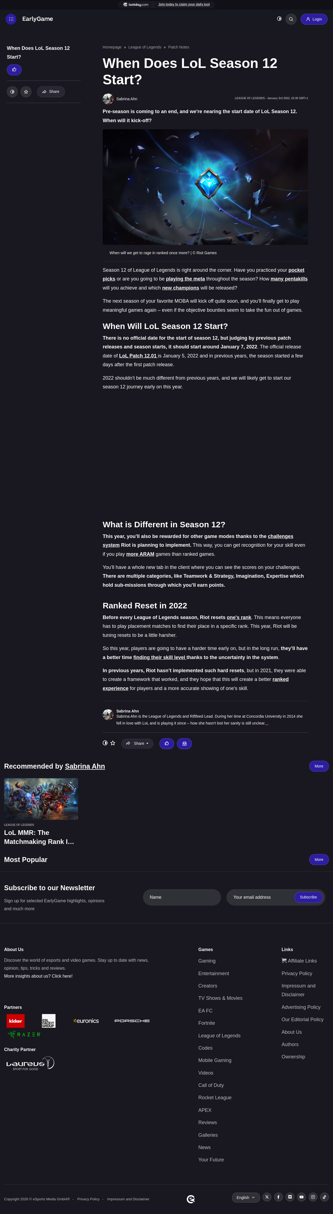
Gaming (207, 961)
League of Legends (144, 47)
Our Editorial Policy (302, 1019)
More (319, 766)
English (243, 1197)
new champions (180, 288)
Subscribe (308, 897)
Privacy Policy (297, 973)
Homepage (112, 47)
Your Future (211, 1160)
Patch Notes (178, 47)
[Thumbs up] (14, 69)
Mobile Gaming (214, 1060)
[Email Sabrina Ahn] (184, 743)
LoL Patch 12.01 (138, 356)
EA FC (205, 1010)
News (204, 1147)
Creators (207, 986)
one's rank (239, 617)
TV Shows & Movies (220, 998)
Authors (290, 1044)
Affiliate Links (299, 961)
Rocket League (214, 1097)
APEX (204, 1110)
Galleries (208, 1135)
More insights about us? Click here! (38, 976)
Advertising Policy (301, 1007)
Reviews (207, 1122)
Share (50, 91)
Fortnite (206, 1023)
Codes (205, 1048)
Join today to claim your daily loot (184, 4)
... (267, 723)
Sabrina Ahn (127, 711)
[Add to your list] (26, 91)
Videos (205, 1073)
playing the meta (185, 279)
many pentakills (289, 279)
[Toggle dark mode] (279, 19)
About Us (292, 1032)
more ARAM (140, 554)
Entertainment (213, 973)
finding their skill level (159, 657)
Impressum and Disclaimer (128, 1199)
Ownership (293, 1057)
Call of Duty (211, 1085)
